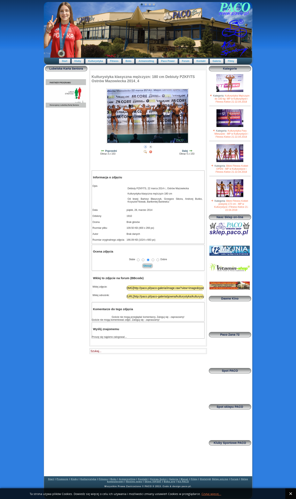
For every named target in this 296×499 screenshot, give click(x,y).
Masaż (184, 479)
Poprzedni (111, 151)
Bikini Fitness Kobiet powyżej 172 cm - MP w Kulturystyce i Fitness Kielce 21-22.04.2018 (231, 205)
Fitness (114, 61)
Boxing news (134, 481)
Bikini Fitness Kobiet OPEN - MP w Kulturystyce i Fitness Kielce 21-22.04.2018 (232, 168)
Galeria (217, 61)
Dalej (185, 151)
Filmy (231, 61)
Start (64, 61)
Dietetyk (205, 479)
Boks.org (169, 481)
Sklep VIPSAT (153, 481)
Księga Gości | (159, 479)
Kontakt (201, 61)
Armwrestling (146, 61)
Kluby (78, 61)
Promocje (62, 479)
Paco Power (168, 61)
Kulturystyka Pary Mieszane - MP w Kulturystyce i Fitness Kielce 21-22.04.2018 (231, 133)
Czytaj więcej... (211, 494)
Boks (128, 61)
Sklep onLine (220, 479)
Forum (185, 61)
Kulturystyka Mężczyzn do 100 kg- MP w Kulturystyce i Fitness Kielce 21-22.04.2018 (232, 98)
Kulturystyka (95, 61)
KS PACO (183, 481)
